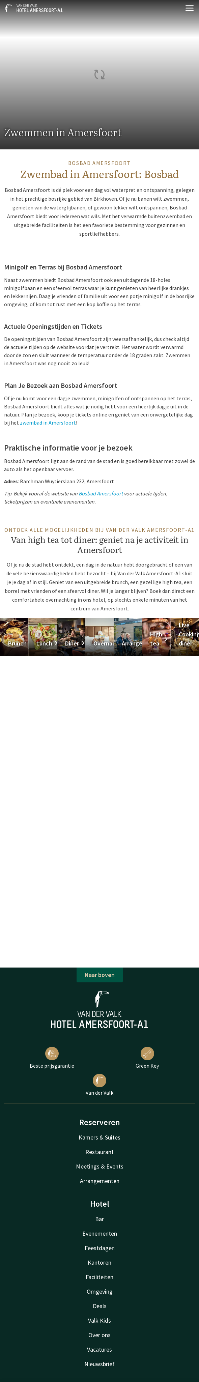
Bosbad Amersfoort (101, 493)
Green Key (147, 1058)
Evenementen (99, 1233)
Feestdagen (100, 1248)
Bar (99, 1219)
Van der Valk (99, 1085)
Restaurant (99, 1152)
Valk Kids (99, 1320)
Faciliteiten (99, 1277)
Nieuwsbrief (99, 1364)
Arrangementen (99, 1181)
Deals (100, 1306)
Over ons (99, 1335)
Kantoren (99, 1262)
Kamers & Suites (99, 1137)
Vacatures (99, 1349)
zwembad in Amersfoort (48, 422)
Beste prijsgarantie (52, 1058)
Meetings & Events (99, 1166)
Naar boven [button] (100, 975)
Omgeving (100, 1291)
